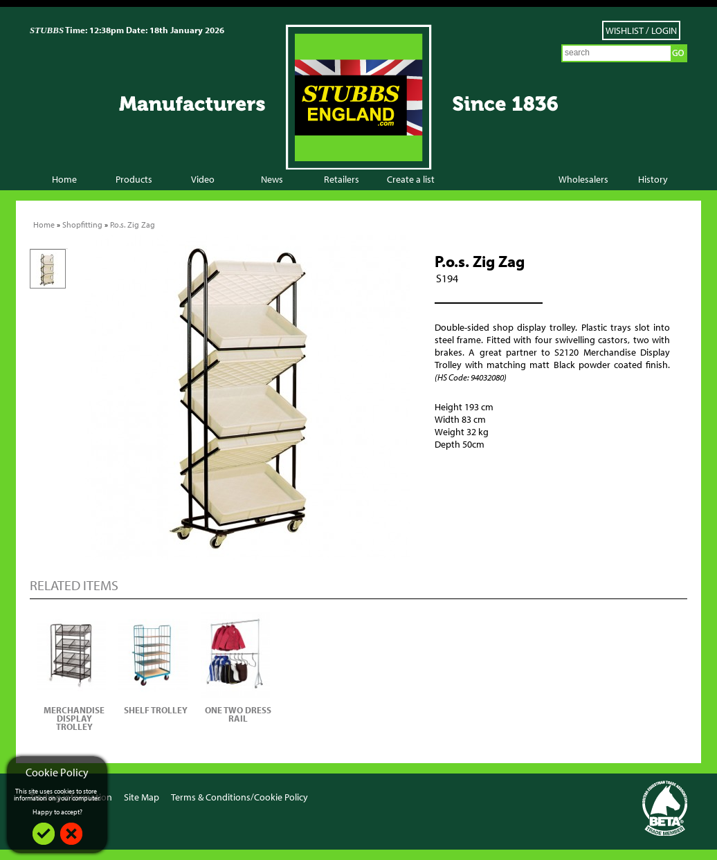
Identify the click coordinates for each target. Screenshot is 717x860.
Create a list (411, 179)
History (653, 179)
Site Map (141, 797)
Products (134, 179)
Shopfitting (82, 224)
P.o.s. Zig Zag (132, 224)
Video (203, 179)
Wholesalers (583, 179)
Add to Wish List (476, 478)
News (272, 179)
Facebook (616, 796)
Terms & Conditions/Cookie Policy (239, 797)
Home (64, 179)
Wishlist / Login (641, 30)
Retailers (341, 179)
